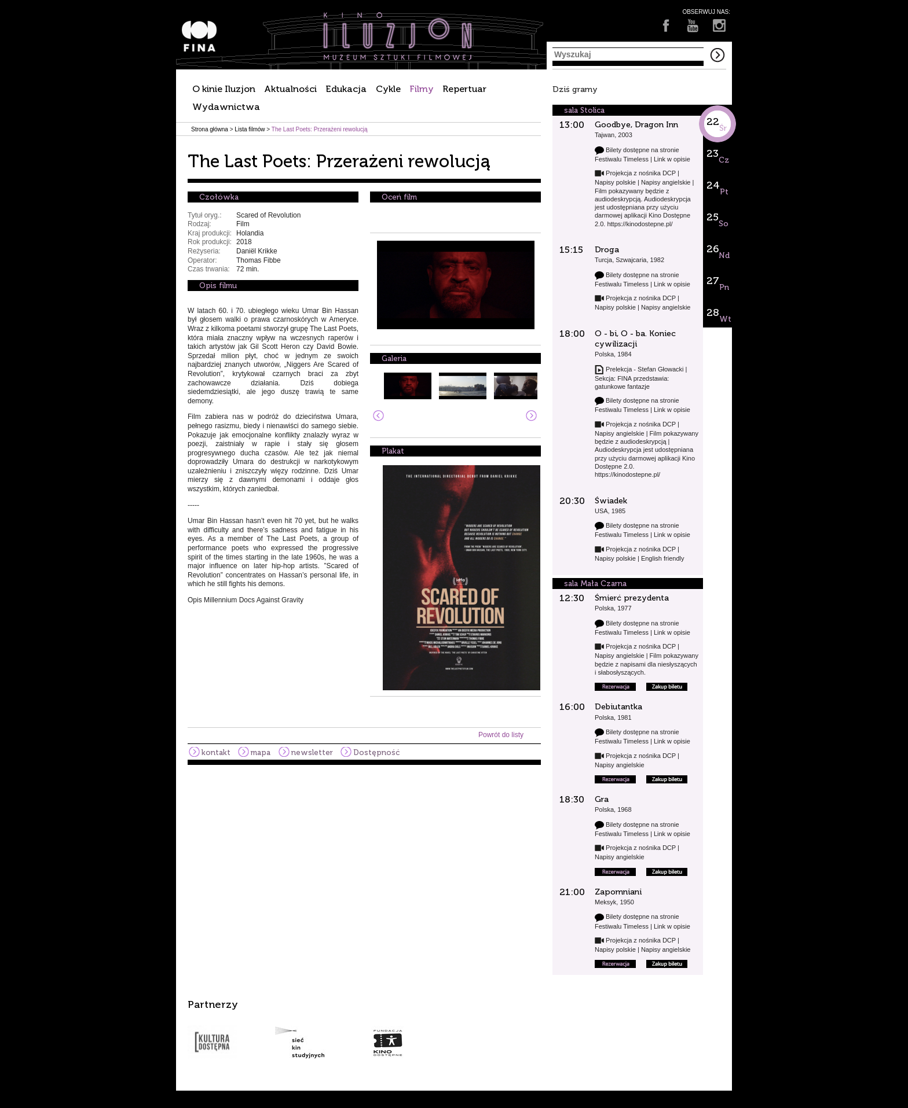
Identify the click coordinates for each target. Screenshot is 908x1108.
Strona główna (209, 129)
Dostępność (376, 752)
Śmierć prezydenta (632, 598)
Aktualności (290, 88)
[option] (454, 1029)
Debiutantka (618, 707)
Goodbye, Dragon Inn (636, 125)
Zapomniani (618, 892)
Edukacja (346, 88)
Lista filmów (250, 129)
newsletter (312, 752)
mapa (260, 752)
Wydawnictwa (226, 106)
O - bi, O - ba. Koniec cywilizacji (635, 339)
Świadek (611, 501)
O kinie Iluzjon (223, 88)
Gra (602, 799)
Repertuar (464, 88)
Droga (607, 250)
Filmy (421, 88)
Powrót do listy (500, 735)
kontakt (216, 752)
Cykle (388, 88)
